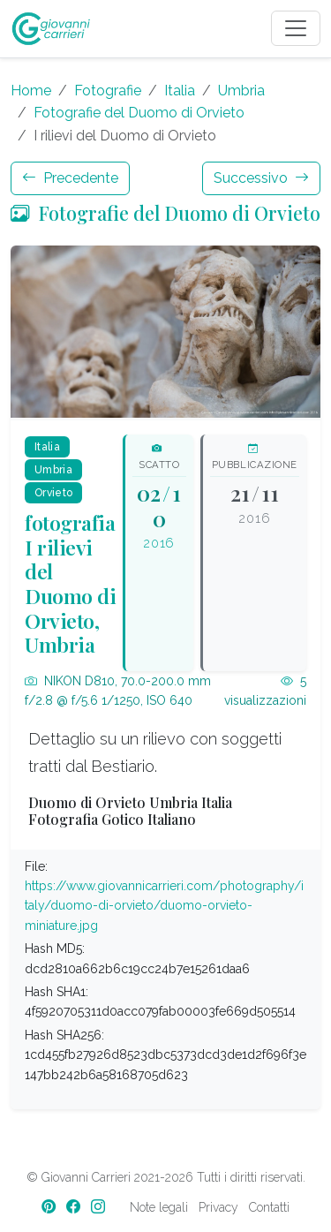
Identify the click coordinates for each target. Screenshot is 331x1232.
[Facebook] (75, 1206)
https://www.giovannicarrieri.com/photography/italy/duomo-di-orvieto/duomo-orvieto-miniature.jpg (164, 906)
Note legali (159, 1207)
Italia (179, 90)
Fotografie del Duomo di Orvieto (139, 112)
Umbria (241, 90)
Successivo (261, 178)
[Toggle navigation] (295, 28)
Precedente (70, 178)
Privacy (218, 1207)
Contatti (269, 1207)
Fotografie (107, 90)
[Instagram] (100, 1206)
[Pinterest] (50, 1206)
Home (31, 90)
